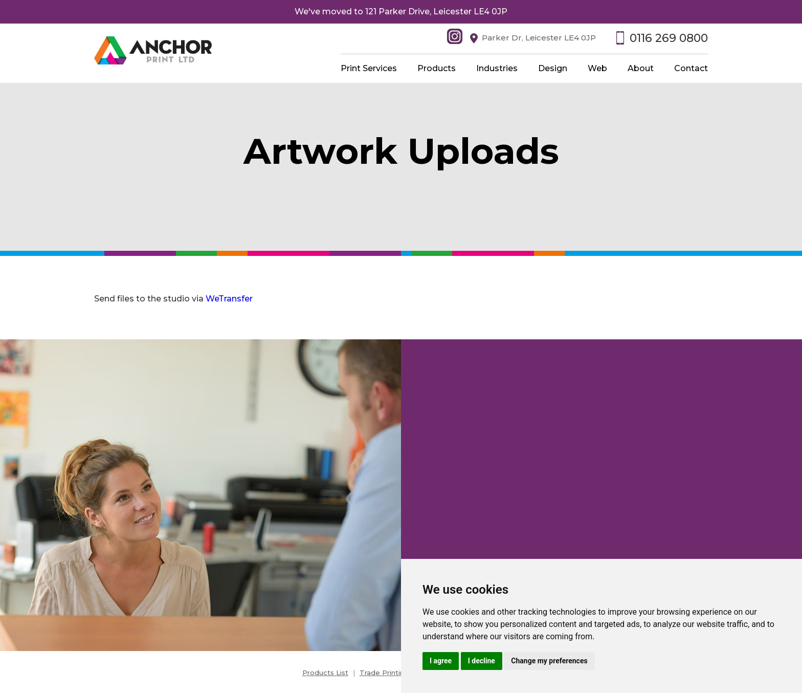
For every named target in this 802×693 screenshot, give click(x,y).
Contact (691, 68)
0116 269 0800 (669, 38)
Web (597, 68)
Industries (497, 68)
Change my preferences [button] (549, 661)
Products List (325, 672)
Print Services (369, 68)
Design (552, 68)
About (641, 68)
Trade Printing (384, 672)
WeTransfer (229, 299)
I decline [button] (481, 661)
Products (436, 68)
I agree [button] (441, 661)
